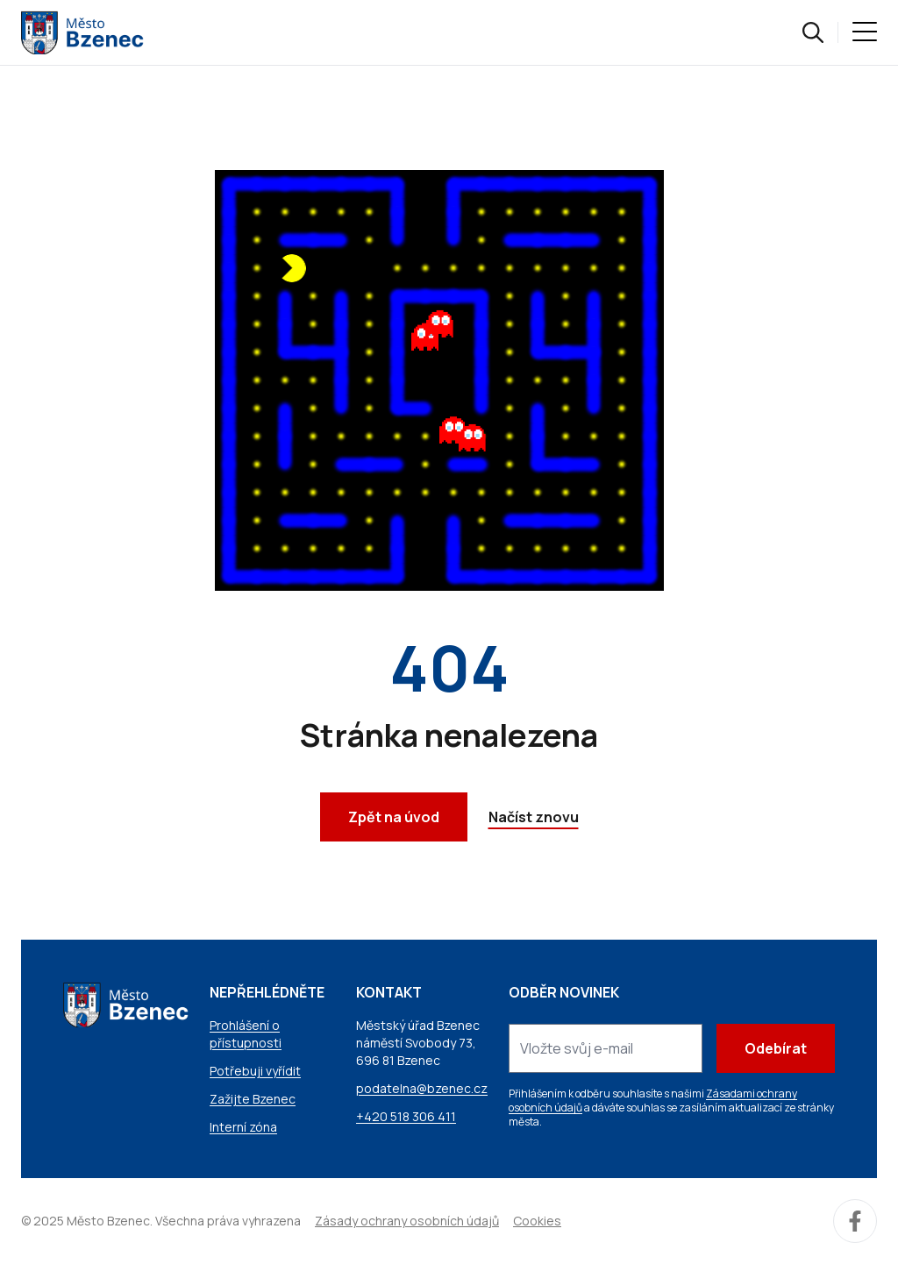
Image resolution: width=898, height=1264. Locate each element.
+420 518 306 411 (406, 1116)
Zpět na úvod (393, 817)
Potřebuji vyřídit (255, 1070)
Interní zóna (243, 1126)
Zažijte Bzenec (253, 1098)
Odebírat (776, 1048)
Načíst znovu (533, 817)
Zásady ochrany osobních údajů (407, 1220)
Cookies (537, 1220)
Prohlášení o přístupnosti (246, 1034)
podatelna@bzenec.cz (422, 1088)
